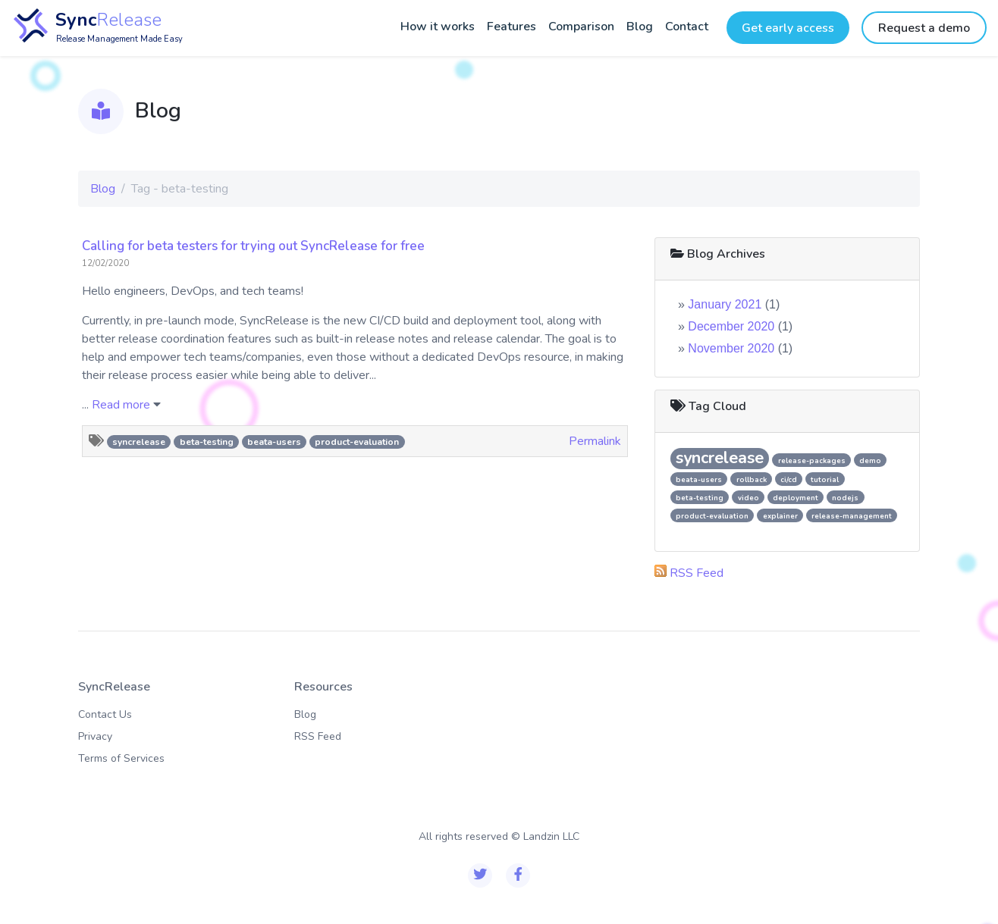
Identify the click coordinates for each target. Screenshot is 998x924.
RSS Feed (696, 573)
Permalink (595, 441)
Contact (686, 26)
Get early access (788, 28)
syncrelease (138, 442)
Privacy (95, 736)
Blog (639, 26)
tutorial (825, 479)
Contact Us (105, 714)
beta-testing (207, 442)
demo (870, 460)
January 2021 (724, 304)
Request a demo (924, 28)
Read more (121, 404)
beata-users (274, 442)
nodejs (845, 498)
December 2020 (731, 326)
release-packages (812, 460)
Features (511, 26)
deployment (795, 498)
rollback (751, 479)
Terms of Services (121, 758)
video (748, 498)
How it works (437, 26)
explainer (780, 516)
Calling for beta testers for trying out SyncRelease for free (253, 246)
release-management (851, 516)
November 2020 (731, 348)
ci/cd (788, 479)
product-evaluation (357, 442)
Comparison (581, 26)
